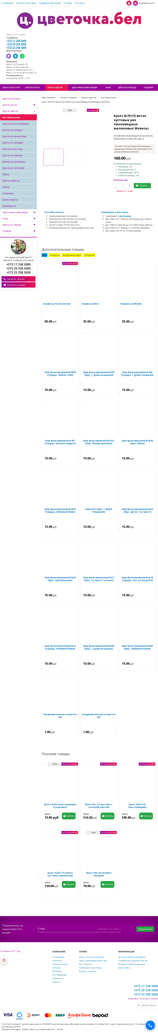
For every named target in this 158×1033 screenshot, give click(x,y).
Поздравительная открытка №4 (60, 716)
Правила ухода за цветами (131, 964)
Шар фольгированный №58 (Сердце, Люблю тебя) (60, 374)
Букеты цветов (10, 111)
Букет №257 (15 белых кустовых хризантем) (60, 875)
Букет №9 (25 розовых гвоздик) (98, 875)
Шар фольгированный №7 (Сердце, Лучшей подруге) (60, 443)
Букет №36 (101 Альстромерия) (137, 806)
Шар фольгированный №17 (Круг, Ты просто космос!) (98, 579)
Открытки (89, 255)
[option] (75, 128)
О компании (7, 3)
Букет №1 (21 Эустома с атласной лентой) (98, 806)
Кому (5, 218)
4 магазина (124, 216)
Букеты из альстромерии (15, 123)
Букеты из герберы (12, 155)
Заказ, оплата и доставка (91, 957)
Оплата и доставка (26, 3)
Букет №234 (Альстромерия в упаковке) (60, 806)
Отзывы (68, 3)
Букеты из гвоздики (12, 142)
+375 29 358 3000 (16, 44)
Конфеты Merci (89, 304)
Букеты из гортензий (13, 168)
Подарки (6, 230)
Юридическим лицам (50, 3)
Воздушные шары (72, 255)
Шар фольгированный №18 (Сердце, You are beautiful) (137, 579)
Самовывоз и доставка (90, 967)
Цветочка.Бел (48, 97)
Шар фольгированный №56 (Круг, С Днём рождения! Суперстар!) (98, 376)
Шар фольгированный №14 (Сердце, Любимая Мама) (60, 648)
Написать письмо (16, 284)
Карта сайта (124, 967)
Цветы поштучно (11, 98)
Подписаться (143, 929)
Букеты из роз (9, 104)
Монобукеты (9, 205)
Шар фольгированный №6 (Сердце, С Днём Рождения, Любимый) (137, 376)
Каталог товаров (68, 97)
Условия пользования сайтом (132, 960)
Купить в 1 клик (124, 191)
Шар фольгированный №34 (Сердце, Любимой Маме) (60, 511)
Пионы (5, 187)
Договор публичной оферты (132, 957)
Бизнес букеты (10, 199)
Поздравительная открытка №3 (98, 716)
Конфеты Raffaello (130, 304)
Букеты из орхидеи (12, 130)
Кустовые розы (11, 117)
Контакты (80, 3)
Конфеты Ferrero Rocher (56, 304)
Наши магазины (60, 964)
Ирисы (5, 174)
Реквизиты (57, 978)
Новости (56, 981)
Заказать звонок (16, 278)
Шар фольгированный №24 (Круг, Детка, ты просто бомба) (137, 512)
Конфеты (54, 255)
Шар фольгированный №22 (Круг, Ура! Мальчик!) (60, 579)
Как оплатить (85, 964)
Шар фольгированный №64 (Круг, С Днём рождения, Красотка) (98, 649)
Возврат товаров (87, 971)
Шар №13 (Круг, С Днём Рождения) (98, 511)
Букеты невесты (10, 180)
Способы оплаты (54, 212)
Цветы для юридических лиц (93, 960)
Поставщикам (59, 974)
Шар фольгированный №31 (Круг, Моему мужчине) (98, 443)
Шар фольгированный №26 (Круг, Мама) (137, 443)
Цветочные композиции (15, 212)
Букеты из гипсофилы (13, 161)
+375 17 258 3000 (16, 40)
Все (44, 255)
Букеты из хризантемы (14, 136)
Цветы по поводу (11, 224)
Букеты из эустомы (12, 149)
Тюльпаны (7, 193)
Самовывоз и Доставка (114, 212)
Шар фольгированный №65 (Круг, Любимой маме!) (137, 648)
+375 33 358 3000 (16, 47)
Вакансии (57, 971)
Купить (144, 185)
